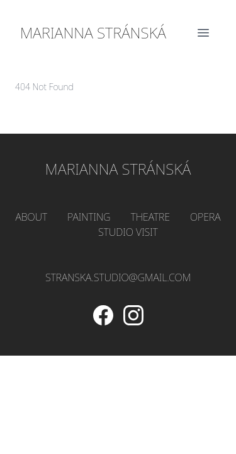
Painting (89, 217)
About (31, 217)
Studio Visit (128, 232)
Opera (205, 217)
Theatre (150, 217)
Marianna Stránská (93, 33)
